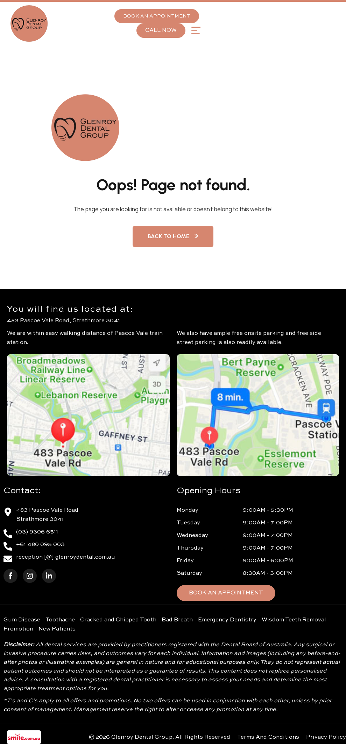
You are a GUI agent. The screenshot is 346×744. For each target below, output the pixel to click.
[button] (196, 30)
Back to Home (173, 236)
